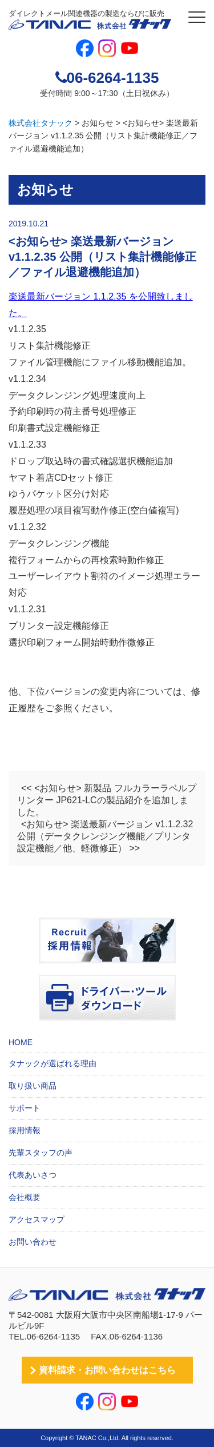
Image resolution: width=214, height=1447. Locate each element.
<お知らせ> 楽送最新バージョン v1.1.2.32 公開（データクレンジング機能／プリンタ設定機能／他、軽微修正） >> (105, 836)
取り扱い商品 (32, 1085)
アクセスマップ (36, 1219)
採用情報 (25, 1130)
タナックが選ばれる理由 (52, 1063)
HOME (21, 1042)
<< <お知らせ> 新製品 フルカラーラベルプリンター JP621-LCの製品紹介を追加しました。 (106, 800)
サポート (25, 1108)
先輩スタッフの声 (40, 1152)
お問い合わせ (32, 1241)
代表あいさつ (32, 1174)
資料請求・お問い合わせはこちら (107, 1370)
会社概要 (25, 1197)
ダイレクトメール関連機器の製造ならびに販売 (90, 19)
